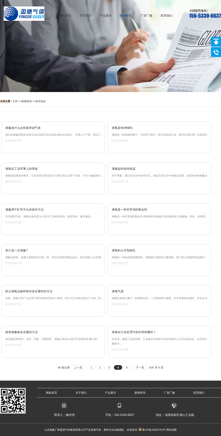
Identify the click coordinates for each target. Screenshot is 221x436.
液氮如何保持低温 (123, 168)
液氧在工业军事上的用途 (21, 168)
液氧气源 (118, 291)
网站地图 (171, 429)
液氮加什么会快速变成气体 (23, 127)
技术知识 (41, 101)
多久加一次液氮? (16, 250)
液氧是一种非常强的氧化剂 (129, 209)
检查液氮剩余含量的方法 (21, 332)
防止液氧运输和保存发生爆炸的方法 (28, 291)
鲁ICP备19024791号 (153, 429)
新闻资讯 (27, 101)
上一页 (78, 367)
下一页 (140, 367)
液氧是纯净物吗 (122, 127)
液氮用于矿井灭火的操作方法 (24, 209)
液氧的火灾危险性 (123, 250)
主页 (15, 101)
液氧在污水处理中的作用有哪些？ (134, 332)
